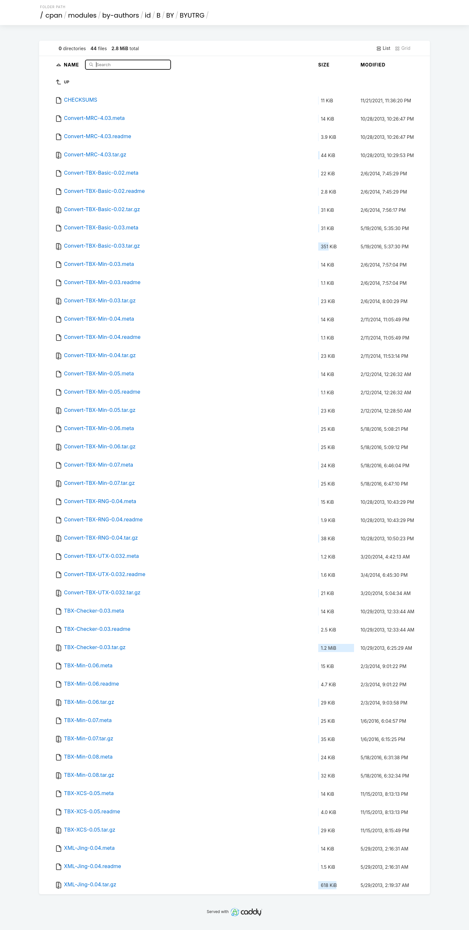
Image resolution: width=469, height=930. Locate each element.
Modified (373, 64)
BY (170, 15)
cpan (54, 15)
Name (72, 64)
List (383, 48)
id (148, 15)
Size (324, 64)
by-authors (120, 15)
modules (82, 15)
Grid (402, 48)
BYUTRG (192, 15)
